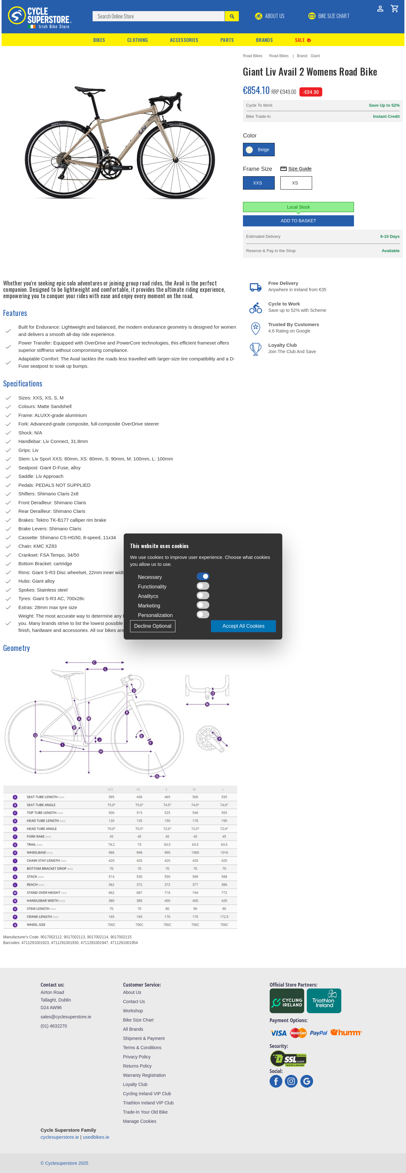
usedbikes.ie (96, 1137)
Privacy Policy (137, 1056)
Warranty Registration (144, 1075)
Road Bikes (252, 56)
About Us (270, 16)
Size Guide (295, 169)
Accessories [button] (184, 39)
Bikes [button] (99, 39)
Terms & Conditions (142, 1047)
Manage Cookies (139, 1121)
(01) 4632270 (54, 1026)
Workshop (133, 1010)
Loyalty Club (135, 1084)
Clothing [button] (137, 39)
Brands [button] (264, 39)
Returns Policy (137, 1066)
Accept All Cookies (243, 626)
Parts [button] (227, 39)
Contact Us (134, 1001)
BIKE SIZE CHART (329, 16)
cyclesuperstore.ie (60, 1137)
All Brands (133, 1029)
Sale (303, 40)
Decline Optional (152, 626)
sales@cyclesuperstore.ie (66, 1016)
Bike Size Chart (138, 1019)
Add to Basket (298, 220)
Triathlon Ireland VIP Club (148, 1102)
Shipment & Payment (144, 1038)
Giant (315, 56)
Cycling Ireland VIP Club (147, 1093)
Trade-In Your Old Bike (145, 1112)
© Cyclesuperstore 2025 (64, 1163)
